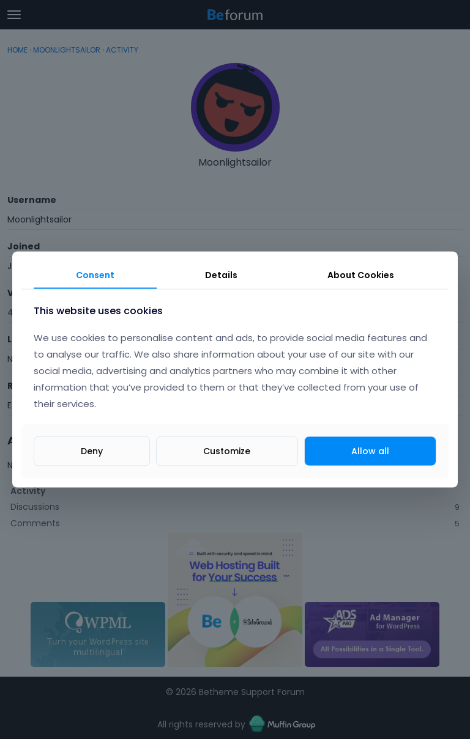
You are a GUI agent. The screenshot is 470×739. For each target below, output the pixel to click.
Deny (92, 451)
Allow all (370, 451)
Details (221, 274)
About (360, 274)
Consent (95, 274)
